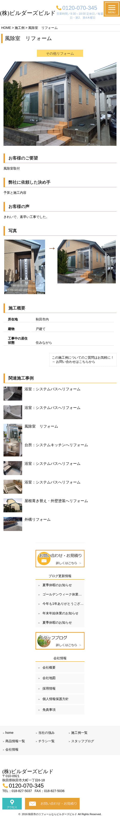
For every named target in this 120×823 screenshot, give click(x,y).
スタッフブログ (82, 741)
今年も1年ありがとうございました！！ (63, 603)
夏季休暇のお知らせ (57, 585)
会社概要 (49, 667)
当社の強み (46, 733)
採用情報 (49, 688)
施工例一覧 (79, 733)
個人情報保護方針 (55, 699)
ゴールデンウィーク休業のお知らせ (63, 594)
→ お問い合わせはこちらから (73, 362)
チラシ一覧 (46, 741)
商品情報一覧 (15, 741)
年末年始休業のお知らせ (60, 613)
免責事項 (49, 709)
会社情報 (11, 749)
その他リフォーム (60, 53)
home (9, 733)
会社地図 (49, 678)
